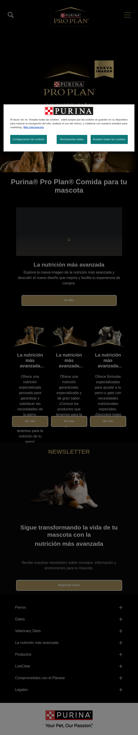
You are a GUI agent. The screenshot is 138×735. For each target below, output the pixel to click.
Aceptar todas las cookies (109, 139)
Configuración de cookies (28, 139)
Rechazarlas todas (72, 139)
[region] (69, 127)
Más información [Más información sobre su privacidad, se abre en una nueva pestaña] (33, 127)
